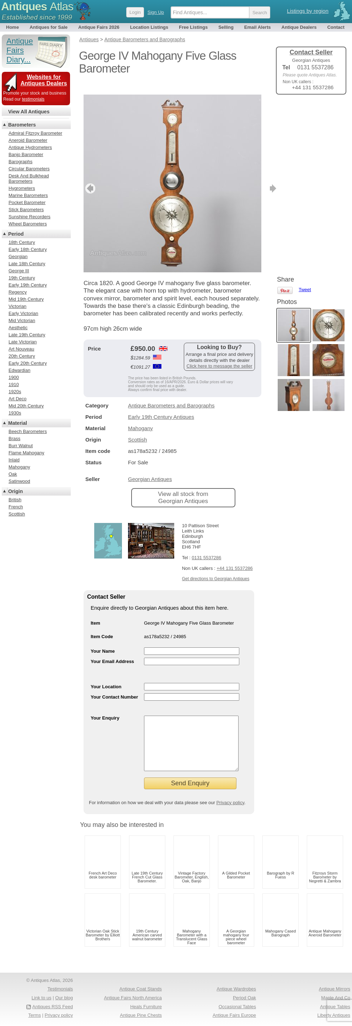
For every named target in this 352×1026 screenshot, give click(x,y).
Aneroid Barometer (28, 140)
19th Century (22, 277)
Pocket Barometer (27, 202)
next (255, 178)
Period (16, 234)
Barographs (20, 161)
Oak (13, 474)
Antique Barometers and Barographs (171, 395)
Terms (34, 1015)
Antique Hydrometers (30, 147)
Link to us (42, 997)
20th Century (22, 356)
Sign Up (156, 12)
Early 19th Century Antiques (161, 406)
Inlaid (14, 460)
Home (12, 27)
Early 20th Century (28, 363)
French (16, 506)
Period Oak (244, 997)
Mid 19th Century (26, 299)
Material (17, 423)
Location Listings (149, 27)
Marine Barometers (28, 195)
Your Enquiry (105, 707)
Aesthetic (18, 327)
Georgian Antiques (150, 468)
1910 (14, 384)
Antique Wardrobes (236, 989)
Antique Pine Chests (141, 1015)
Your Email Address (112, 650)
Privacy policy (230, 802)
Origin (15, 491)
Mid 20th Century (26, 405)
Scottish (137, 429)
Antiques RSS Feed (52, 1006)
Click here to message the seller (219, 355)
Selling (226, 27)
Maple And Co (335, 997)
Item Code (102, 626)
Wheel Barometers (28, 223)
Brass (14, 438)
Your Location (106, 676)
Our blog (64, 997)
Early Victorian (23, 313)
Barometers (22, 125)
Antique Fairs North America (133, 997)
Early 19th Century (28, 285)
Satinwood (19, 481)
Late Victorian (23, 341)
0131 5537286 (206, 547)
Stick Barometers (26, 209)
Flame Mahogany (26, 452)
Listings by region (308, 11)
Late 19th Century (27, 334)
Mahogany (140, 418)
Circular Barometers (29, 168)
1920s (15, 391)
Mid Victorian (22, 320)
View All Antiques (28, 111)
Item (95, 612)
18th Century (22, 242)
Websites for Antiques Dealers (44, 80)
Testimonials (60, 989)
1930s (15, 413)
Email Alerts (257, 27)
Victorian (17, 306)
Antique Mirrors (334, 989)
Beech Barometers (28, 431)
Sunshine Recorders (29, 216)
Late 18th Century (27, 263)
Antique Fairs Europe (234, 1015)
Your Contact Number (114, 686)
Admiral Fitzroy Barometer (35, 133)
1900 (14, 377)
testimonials (33, 99)
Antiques (37, 6)
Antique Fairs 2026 (98, 27)
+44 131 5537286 (235, 557)
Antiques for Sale (49, 27)
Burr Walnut (21, 445)
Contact (335, 27)
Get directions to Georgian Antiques (215, 568)
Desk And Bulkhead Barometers (29, 178)
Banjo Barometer (26, 154)
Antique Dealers (299, 27)
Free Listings (193, 27)
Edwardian (19, 370)
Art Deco (18, 398)
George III (19, 270)
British (15, 499)
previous (89, 178)
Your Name (103, 640)
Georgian (18, 256)
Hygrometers (22, 188)
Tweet (305, 111)
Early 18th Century (28, 249)
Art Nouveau (21, 349)
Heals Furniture (146, 1006)
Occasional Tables (237, 1006)
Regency (18, 292)
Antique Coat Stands (140, 989)
